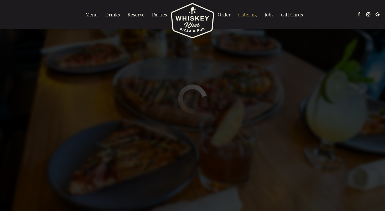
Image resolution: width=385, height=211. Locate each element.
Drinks (112, 14)
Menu (91, 14)
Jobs (268, 14)
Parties (159, 14)
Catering (247, 14)
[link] (192, 20)
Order (224, 14)
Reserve (135, 14)
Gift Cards (292, 14)
